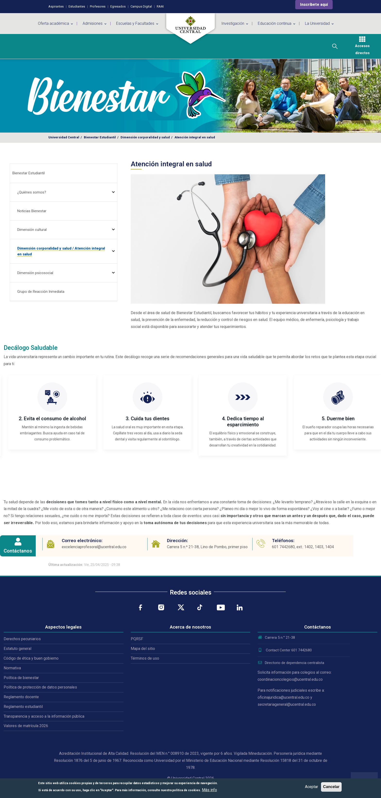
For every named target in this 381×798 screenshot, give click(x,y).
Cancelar (331, 787)
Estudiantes (77, 6)
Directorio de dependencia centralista (291, 663)
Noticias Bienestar (31, 211)
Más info (209, 790)
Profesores (97, 6)
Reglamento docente (21, 697)
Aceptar (311, 786)
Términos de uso (145, 658)
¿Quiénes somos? (31, 192)
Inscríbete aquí (314, 4)
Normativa (12, 668)
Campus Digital (141, 6)
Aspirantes (56, 6)
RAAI (160, 6)
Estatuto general (17, 648)
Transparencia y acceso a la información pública (44, 716)
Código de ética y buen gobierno (31, 658)
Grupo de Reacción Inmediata (40, 291)
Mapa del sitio (143, 648)
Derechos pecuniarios (22, 639)
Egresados (118, 6)
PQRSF (137, 639)
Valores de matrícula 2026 (26, 725)
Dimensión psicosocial (35, 273)
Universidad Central (63, 137)
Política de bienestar (21, 677)
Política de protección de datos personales (40, 687)
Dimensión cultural (32, 229)
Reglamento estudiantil (23, 706)
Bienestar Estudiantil (100, 137)
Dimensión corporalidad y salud (145, 137)
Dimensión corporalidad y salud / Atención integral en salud (61, 251)
